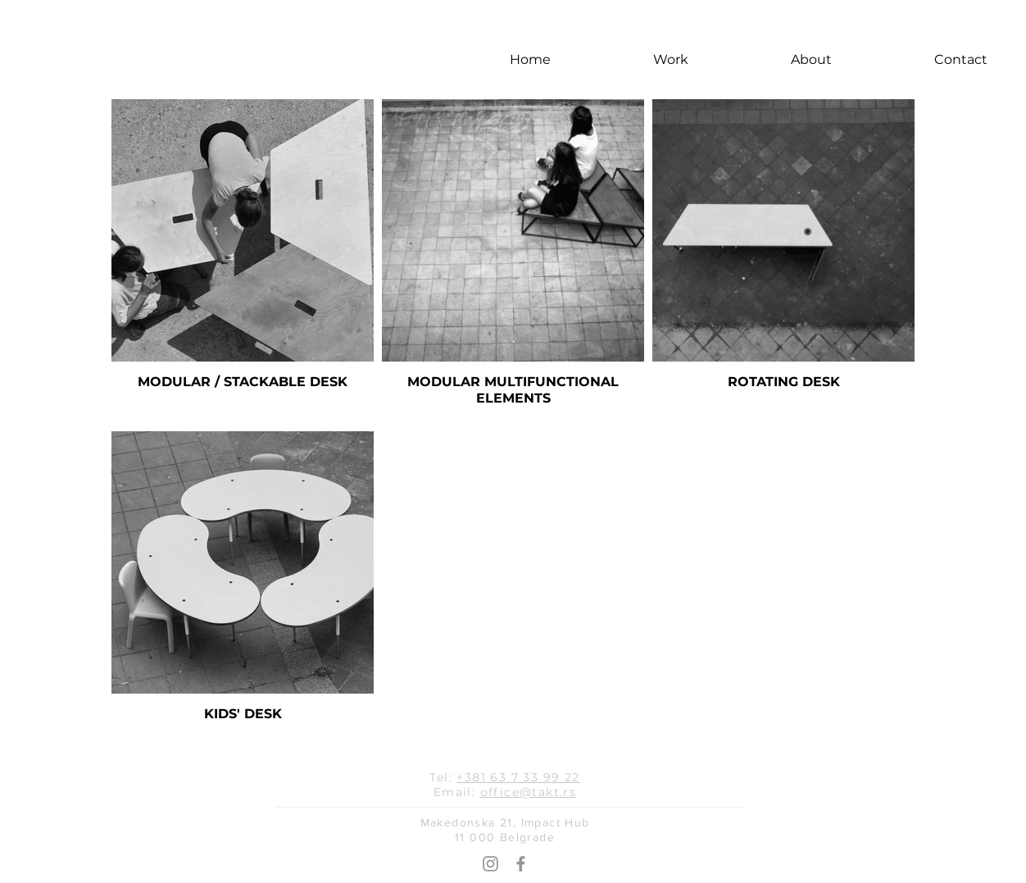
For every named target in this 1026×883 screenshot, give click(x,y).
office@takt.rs (528, 792)
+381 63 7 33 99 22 (517, 777)
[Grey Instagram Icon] (490, 863)
